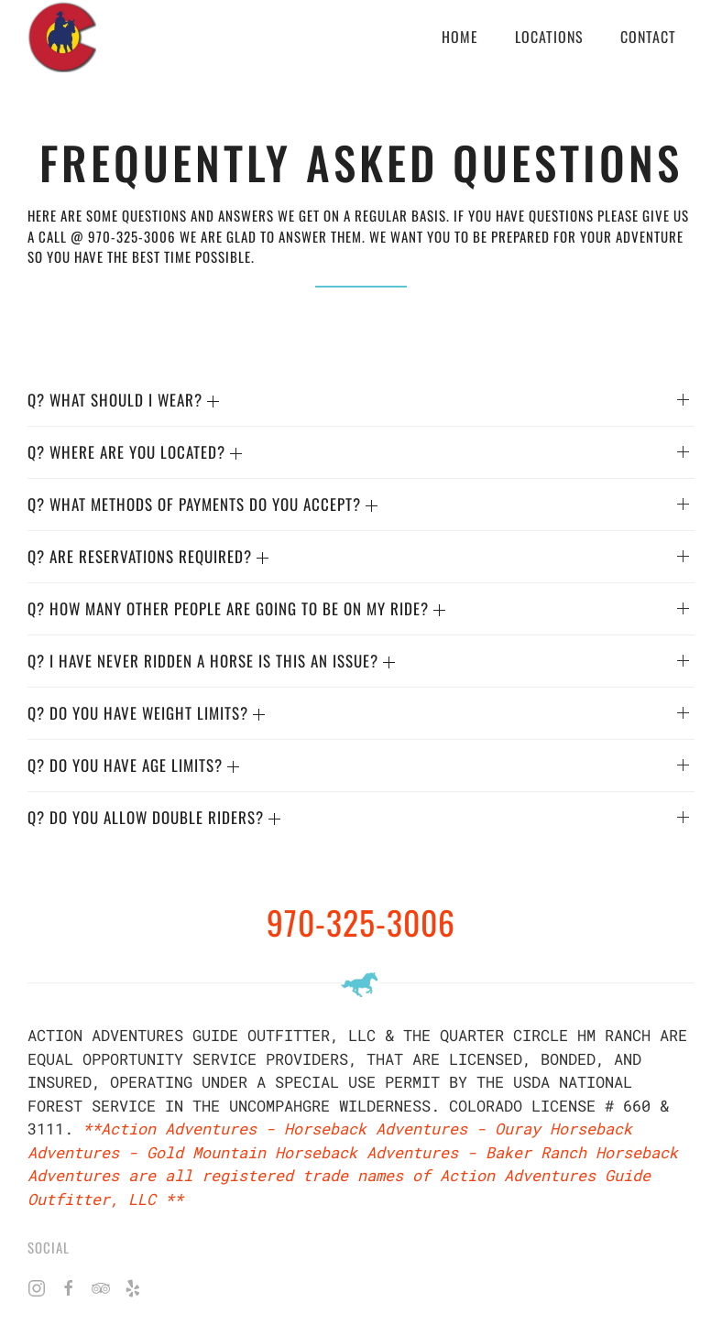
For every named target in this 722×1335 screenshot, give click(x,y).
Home (460, 37)
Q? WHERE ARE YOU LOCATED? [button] (134, 451)
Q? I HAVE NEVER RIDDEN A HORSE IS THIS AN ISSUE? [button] (211, 660)
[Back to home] (61, 36)
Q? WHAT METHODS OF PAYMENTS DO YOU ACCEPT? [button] (202, 504)
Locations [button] (549, 37)
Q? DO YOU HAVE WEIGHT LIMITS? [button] (146, 712)
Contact (648, 37)
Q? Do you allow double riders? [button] (153, 817)
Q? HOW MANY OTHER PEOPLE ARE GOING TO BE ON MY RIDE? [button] (236, 608)
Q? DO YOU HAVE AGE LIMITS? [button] (133, 765)
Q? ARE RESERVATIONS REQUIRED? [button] (147, 556)
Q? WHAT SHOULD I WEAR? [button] (123, 399)
